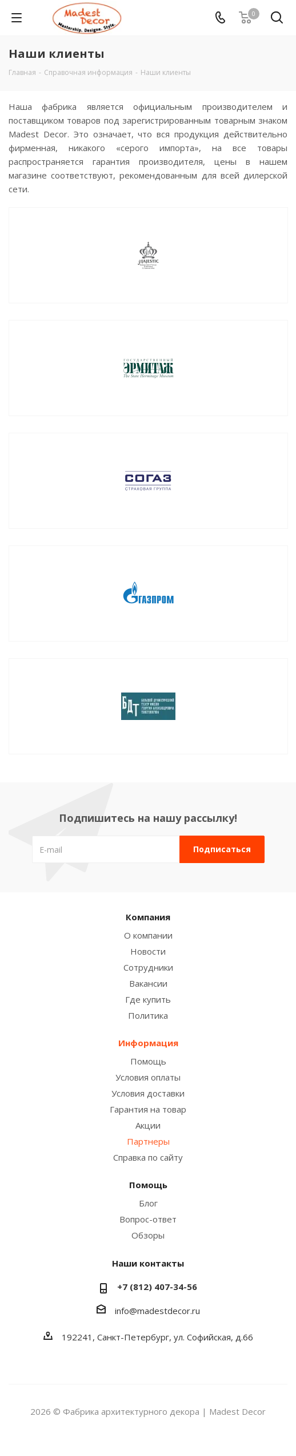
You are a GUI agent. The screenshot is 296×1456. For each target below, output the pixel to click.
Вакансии (148, 983)
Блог (148, 1203)
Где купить (148, 999)
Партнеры (148, 1141)
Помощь (148, 1061)
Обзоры (148, 1235)
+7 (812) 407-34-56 (157, 1286)
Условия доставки (148, 1093)
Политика (148, 1015)
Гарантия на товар (148, 1109)
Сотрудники (148, 967)
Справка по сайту (148, 1157)
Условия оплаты (148, 1077)
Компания (148, 917)
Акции (148, 1125)
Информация (148, 1043)
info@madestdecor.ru (157, 1310)
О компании (148, 935)
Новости (148, 951)
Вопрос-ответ (148, 1219)
